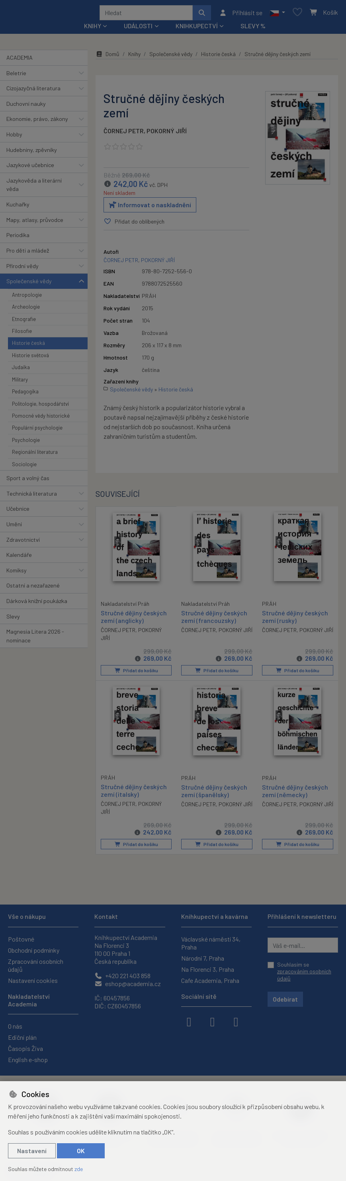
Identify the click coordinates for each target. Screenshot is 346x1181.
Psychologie (26, 443)
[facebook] (189, 1021)
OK (81, 1150)
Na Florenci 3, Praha (207, 969)
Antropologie (27, 297)
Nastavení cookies (33, 980)
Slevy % (253, 28)
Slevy (13, 619)
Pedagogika (25, 394)
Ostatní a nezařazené (33, 588)
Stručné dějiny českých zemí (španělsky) (214, 792)
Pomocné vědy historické (41, 418)
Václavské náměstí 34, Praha (210, 943)
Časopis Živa (25, 1048)
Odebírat (285, 999)
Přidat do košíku (136, 673)
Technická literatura (31, 496)
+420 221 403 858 (122, 975)
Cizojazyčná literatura (33, 91)
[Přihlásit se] (240, 14)
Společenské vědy (29, 283)
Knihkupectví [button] (197, 28)
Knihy (134, 56)
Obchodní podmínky (33, 950)
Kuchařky (17, 207)
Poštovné (21, 939)
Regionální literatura (35, 454)
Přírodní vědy (22, 268)
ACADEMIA (19, 60)
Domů (107, 56)
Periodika (17, 237)
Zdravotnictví (23, 542)
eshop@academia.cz (127, 983)
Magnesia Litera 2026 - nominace (35, 638)
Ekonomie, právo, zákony (37, 121)
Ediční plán (22, 1037)
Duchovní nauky (26, 106)
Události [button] (138, 28)
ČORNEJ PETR (124, 133)
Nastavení (32, 1150)
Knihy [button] (92, 28)
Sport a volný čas (27, 480)
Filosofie (22, 334)
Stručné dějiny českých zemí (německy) (295, 792)
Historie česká (28, 345)
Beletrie (16, 75)
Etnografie (24, 322)
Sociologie (24, 467)
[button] (277, 14)
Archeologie (26, 309)
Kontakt (106, 916)
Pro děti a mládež (27, 253)
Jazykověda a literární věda (34, 187)
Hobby (14, 137)
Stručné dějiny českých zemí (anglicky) (134, 618)
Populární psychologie (37, 430)
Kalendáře (19, 557)
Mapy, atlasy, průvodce (34, 222)
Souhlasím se (304, 971)
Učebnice (17, 511)
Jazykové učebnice (30, 167)
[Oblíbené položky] (297, 14)
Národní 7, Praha (202, 958)
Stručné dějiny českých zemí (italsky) (134, 792)
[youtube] (236, 1021)
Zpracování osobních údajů (35, 965)
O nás (15, 1026)
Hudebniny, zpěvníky (31, 152)
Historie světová (30, 358)
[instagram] (213, 1021)
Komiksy (16, 573)
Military (20, 382)
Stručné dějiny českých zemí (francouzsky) (214, 618)
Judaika (21, 370)
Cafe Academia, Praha (210, 980)
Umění (14, 526)
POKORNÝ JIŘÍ (167, 133)
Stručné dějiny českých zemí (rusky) (295, 618)
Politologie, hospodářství (40, 406)
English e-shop (28, 1059)
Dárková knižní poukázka (36, 603)
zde (78, 1168)
